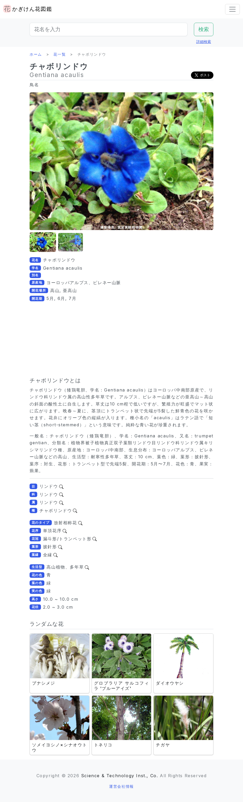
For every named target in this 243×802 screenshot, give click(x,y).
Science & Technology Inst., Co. (119, 775)
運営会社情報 (121, 786)
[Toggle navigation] (232, 9)
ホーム (36, 54)
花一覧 (59, 54)
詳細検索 (203, 41)
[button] (43, 242)
